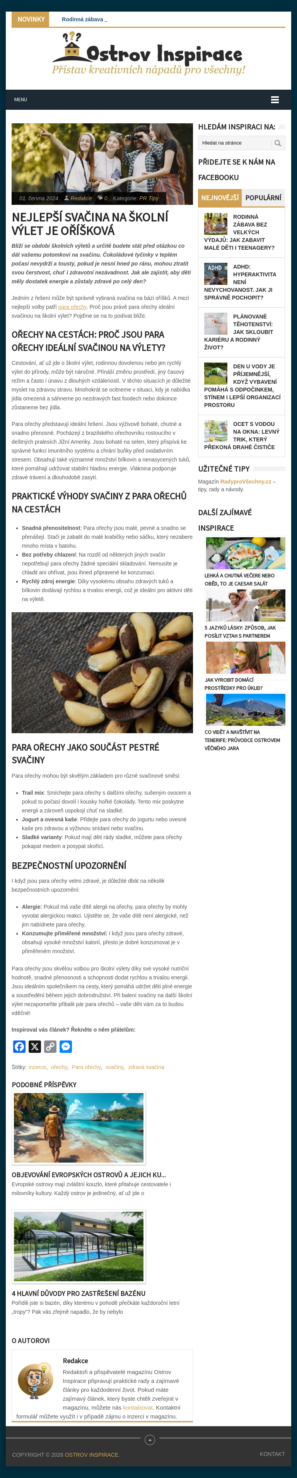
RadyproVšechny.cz (245, 481)
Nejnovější (220, 197)
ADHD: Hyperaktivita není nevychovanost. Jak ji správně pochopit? (240, 282)
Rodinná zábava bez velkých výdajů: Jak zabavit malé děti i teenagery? (239, 232)
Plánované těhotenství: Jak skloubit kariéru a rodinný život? (238, 332)
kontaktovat (138, 1407)
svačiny (114, 1067)
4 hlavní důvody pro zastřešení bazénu (78, 1293)
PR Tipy (149, 198)
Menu (20, 99)
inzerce (37, 1067)
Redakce (81, 198)
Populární (263, 197)
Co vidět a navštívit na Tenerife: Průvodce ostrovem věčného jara (242, 740)
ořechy (59, 1067)
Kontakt (272, 1454)
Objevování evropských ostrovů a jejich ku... (89, 1174)
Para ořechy (86, 1067)
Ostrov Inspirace (91, 1455)
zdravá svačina (146, 1067)
